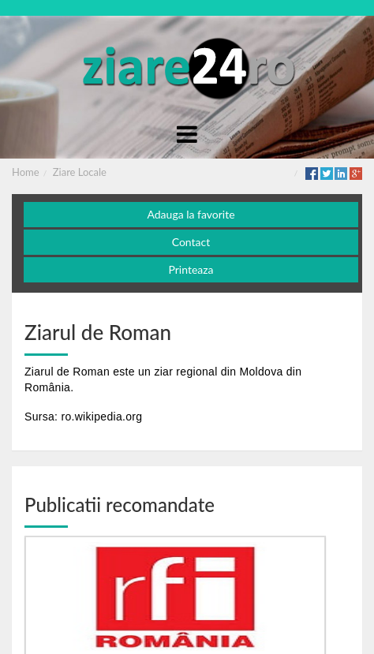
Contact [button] (191, 242)
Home (25, 172)
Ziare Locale (80, 172)
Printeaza (190, 269)
